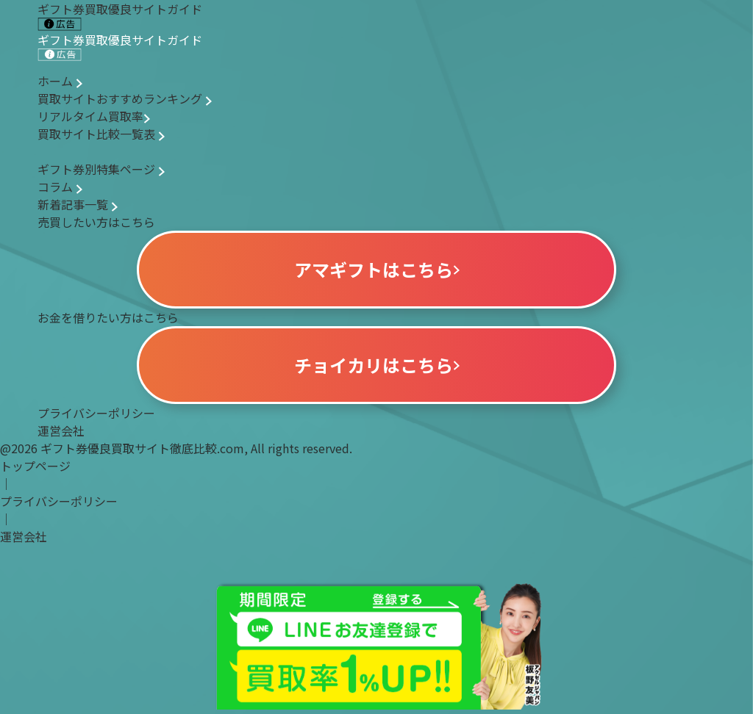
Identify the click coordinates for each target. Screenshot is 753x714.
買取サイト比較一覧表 (101, 134)
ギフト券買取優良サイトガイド (120, 46)
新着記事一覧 (78, 204)
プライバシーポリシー (96, 413)
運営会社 (61, 430)
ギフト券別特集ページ (101, 169)
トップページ (35, 466)
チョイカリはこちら (377, 365)
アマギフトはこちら (377, 269)
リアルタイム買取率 (94, 116)
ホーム (60, 81)
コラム (60, 186)
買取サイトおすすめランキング (125, 98)
